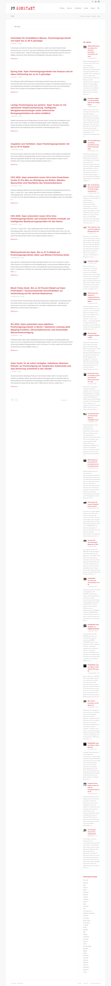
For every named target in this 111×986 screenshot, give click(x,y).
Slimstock (85, 958)
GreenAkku (86, 918)
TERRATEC (85, 962)
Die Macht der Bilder (93, 261)
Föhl (84, 909)
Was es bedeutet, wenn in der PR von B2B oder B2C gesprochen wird (94, 229)
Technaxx (85, 960)
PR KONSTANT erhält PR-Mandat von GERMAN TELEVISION (93, 626)
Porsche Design (87, 946)
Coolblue (85, 897)
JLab (84, 932)
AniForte (85, 887)
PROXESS (85, 948)
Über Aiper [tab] (16, 26)
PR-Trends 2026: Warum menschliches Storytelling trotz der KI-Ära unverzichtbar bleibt (94, 145)
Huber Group (86, 920)
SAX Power (86, 955)
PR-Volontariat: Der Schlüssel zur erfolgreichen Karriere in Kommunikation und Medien (94, 297)
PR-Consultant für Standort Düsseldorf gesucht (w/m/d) (93, 504)
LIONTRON (86, 937)
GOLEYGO (85, 916)
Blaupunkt (86, 892)
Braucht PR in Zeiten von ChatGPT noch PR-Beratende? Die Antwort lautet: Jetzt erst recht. (94, 377)
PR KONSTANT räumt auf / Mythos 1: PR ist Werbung (93, 745)
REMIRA (85, 951)
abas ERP (85, 883)
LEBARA (85, 934)
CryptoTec (85, 899)
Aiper (12, 16)
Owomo (85, 941)
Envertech (85, 906)
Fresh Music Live (87, 911)
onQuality (85, 939)
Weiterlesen (15, 59)
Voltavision (86, 967)
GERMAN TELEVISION (88, 913)
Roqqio (85, 953)
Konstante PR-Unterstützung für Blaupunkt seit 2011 (93, 542)
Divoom (85, 902)
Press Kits (85, 880)
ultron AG (85, 965)
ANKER (85, 890)
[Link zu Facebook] (92, 1)
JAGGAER (85, 930)
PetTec (85, 944)
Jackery (85, 927)
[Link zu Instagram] (98, 1)
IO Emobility (86, 923)
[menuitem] (62, 8)
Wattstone (86, 969)
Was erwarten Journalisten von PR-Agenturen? (93, 703)
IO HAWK (85, 925)
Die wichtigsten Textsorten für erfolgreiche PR (92, 832)
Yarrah (85, 972)
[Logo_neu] (23, 8)
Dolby (84, 904)
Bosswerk (85, 895)
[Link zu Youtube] (95, 1)
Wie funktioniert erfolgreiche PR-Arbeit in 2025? (94, 335)
